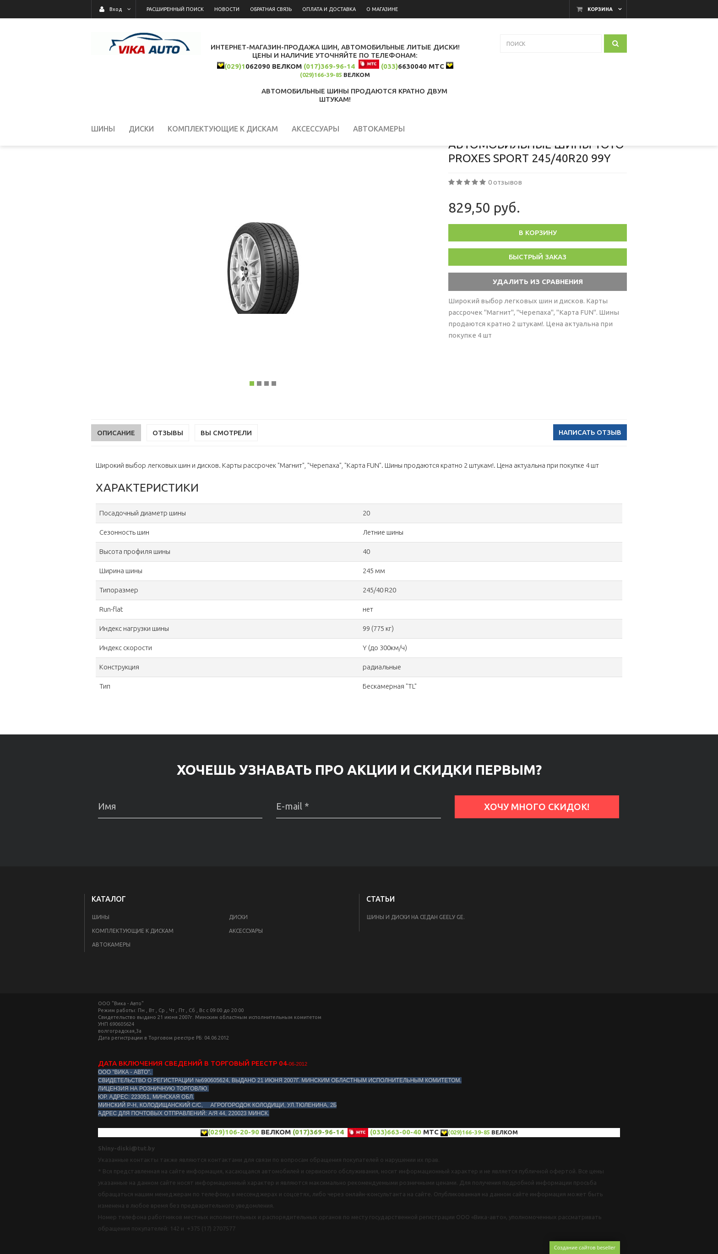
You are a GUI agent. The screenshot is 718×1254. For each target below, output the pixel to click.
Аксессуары (246, 985)
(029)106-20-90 (233, 1186)
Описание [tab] (116, 487)
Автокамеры (111, 999)
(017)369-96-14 (329, 66)
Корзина (600, 9)
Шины (100, 971)
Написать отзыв (590, 486)
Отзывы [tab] (167, 487)
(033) (389, 66)
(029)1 (234, 66)
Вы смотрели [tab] (226, 487)
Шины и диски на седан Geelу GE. (416, 971)
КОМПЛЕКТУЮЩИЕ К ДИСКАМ (133, 985)
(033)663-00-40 (395, 1186)
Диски (238, 971)
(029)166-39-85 (321, 74)
